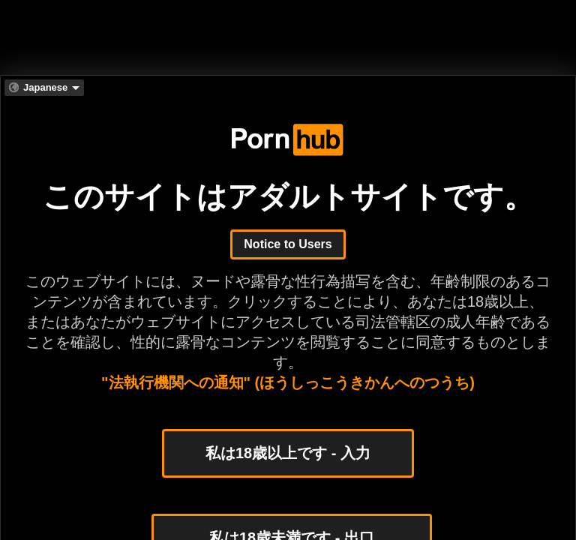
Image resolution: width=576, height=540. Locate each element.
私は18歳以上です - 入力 (288, 453)
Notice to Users (288, 244)
